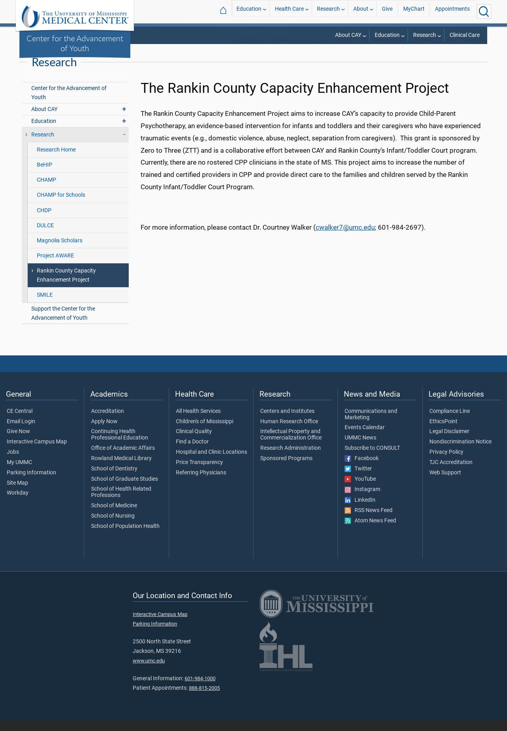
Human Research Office (289, 432)
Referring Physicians (201, 483)
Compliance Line (449, 422)
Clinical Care (465, 35)
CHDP (44, 221)
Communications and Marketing (371, 425)
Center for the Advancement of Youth (75, 43)
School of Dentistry (114, 479)
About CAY (348, 35)
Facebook (362, 469)
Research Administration (290, 459)
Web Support (445, 483)
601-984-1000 (200, 689)
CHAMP (46, 191)
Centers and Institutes (296, 51)
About (360, 11)
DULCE (45, 236)
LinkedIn (360, 511)
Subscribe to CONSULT (372, 459)
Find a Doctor (192, 452)
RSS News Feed (369, 521)
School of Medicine (114, 516)
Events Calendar (365, 439)
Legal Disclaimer (449, 442)
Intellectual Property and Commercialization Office (291, 445)
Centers (343, 51)
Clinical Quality (194, 442)
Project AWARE (55, 266)
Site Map (17, 494)
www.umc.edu (149, 672)
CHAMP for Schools (61, 206)
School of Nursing (113, 527)
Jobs (13, 463)
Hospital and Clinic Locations (211, 463)
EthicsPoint (443, 432)
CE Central (19, 422)
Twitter (358, 479)
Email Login (21, 432)
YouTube (360, 490)
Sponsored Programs (286, 469)
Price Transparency (199, 473)
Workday (18, 504)
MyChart (414, 11)
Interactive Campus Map (37, 452)
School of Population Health (125, 537)
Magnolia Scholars (59, 251)
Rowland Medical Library (121, 469)
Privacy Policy (446, 463)
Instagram (362, 500)
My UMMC (19, 473)
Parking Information (31, 483)
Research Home (56, 160)
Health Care (289, 11)
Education (248, 11)
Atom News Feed (370, 531)
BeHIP (44, 176)
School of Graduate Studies (124, 490)
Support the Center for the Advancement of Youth (63, 324)
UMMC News (360, 448)
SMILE (45, 305)
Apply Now (104, 432)
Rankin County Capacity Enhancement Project (66, 286)
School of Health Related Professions (121, 503)
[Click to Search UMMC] (484, 11)
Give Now (18, 442)
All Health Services (198, 422)
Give (387, 11)
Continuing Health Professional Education (119, 445)
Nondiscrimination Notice (460, 452)
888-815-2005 (204, 699)
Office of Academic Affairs (123, 459)
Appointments (452, 11)
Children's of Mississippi (204, 432)
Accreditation (107, 422)
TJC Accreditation (451, 473)
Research (328, 11)
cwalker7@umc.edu (345, 238)
